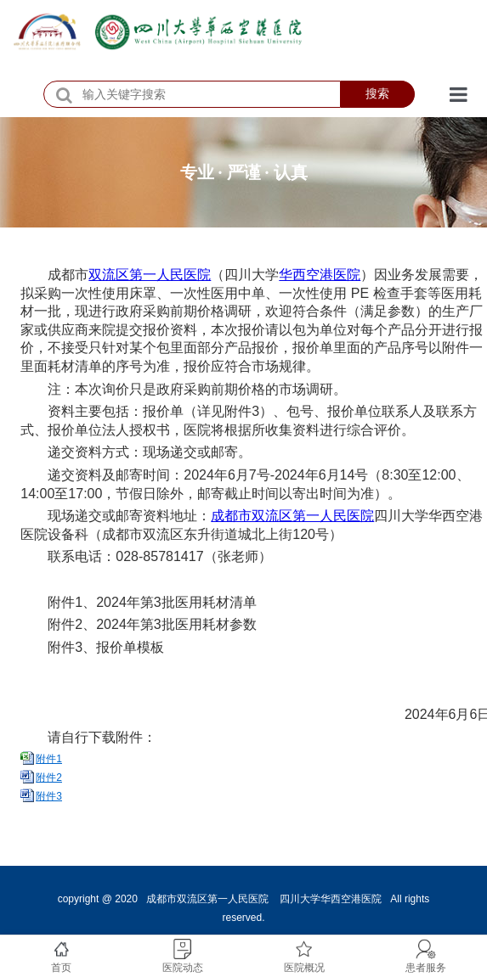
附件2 (49, 777)
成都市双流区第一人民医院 (292, 515)
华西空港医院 (319, 274)
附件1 (49, 759)
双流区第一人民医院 (149, 274)
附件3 (49, 796)
